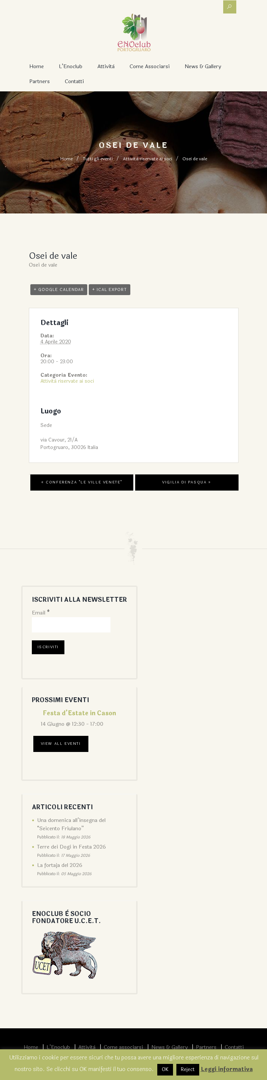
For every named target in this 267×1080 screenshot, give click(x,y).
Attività (106, 66)
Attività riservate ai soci (147, 158)
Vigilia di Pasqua (186, 482)
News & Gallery (203, 66)
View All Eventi (61, 744)
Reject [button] (188, 1069)
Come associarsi (150, 66)
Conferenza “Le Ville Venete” (81, 482)
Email (41, 613)
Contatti (74, 81)
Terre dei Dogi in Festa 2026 (71, 847)
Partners (39, 81)
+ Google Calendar (59, 289)
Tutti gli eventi (98, 158)
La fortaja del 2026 (59, 865)
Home (36, 66)
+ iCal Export (109, 289)
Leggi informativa (227, 1069)
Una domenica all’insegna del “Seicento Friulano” (71, 824)
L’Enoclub (70, 66)
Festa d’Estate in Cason (79, 713)
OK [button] (165, 1069)
